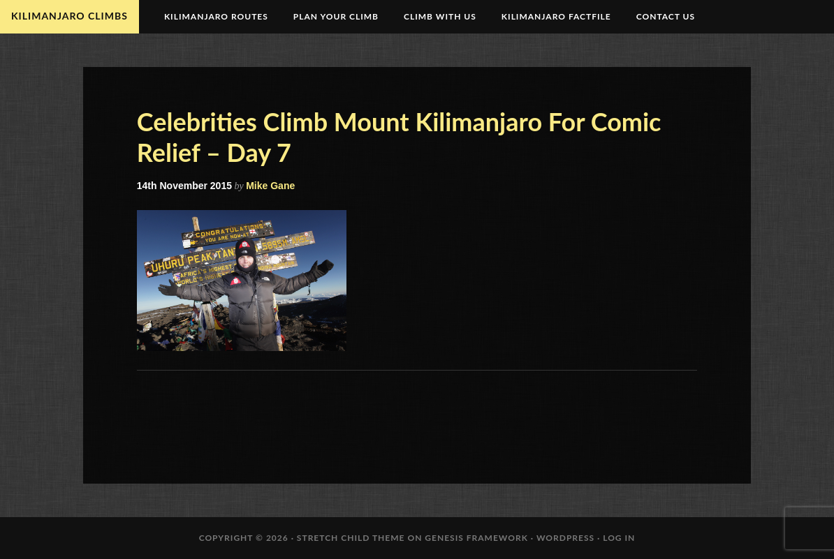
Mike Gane (270, 185)
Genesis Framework (476, 537)
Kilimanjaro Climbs (69, 16)
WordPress (565, 537)
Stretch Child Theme (351, 537)
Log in (619, 537)
